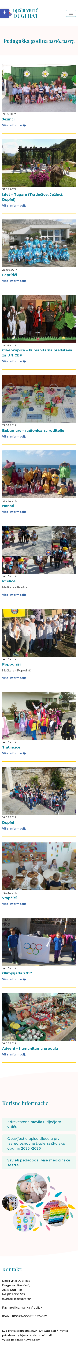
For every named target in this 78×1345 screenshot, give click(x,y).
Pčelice (9, 581)
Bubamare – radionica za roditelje (33, 430)
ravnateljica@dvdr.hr (16, 1299)
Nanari (8, 506)
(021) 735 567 (16, 1294)
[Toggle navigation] (71, 13)
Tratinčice (11, 747)
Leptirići (9, 275)
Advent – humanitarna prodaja (30, 1048)
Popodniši (11, 664)
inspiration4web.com (25, 1340)
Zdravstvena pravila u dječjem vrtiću (34, 1124)
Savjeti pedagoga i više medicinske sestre (38, 1162)
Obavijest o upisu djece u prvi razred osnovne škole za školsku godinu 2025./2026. (36, 1143)
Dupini (8, 822)
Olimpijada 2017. (17, 973)
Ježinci (8, 119)
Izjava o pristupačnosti (36, 1335)
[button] (4, 13)
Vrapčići (9, 898)
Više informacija (14, 125)
